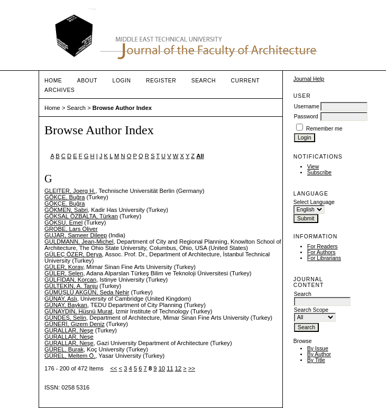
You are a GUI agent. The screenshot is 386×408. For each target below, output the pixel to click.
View (313, 167)
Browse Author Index (122, 108)
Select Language (314, 202)
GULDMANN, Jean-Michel (79, 241)
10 (162, 368)
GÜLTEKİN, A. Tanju (71, 286)
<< (113, 368)
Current (245, 81)
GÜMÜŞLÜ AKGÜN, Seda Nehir (86, 292)
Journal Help (308, 79)
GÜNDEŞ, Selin (65, 317)
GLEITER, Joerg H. (69, 191)
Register (161, 81)
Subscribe (319, 172)
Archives (59, 90)
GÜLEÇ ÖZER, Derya (73, 254)
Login (122, 81)
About (87, 81)
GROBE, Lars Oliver (71, 229)
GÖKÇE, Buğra (64, 203)
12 (178, 368)
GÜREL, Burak (64, 349)
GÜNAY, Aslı (60, 298)
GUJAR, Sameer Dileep (75, 235)
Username (306, 106)
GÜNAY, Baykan (65, 305)
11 (170, 368)
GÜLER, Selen (63, 273)
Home (53, 81)
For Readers (322, 246)
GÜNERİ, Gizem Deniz (74, 324)
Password (306, 116)
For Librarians (324, 258)
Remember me (324, 129)
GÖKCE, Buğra (64, 197)
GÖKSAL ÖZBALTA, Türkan (81, 216)
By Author (319, 354)
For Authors (321, 252)
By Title (316, 360)
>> (191, 368)
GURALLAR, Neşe (69, 330)
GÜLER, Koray (63, 267)
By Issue (317, 348)
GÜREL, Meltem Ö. (69, 356)
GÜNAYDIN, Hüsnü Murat (78, 311)
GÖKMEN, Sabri (66, 210)
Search (203, 81)
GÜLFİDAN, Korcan (70, 279)
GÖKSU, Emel (63, 222)
